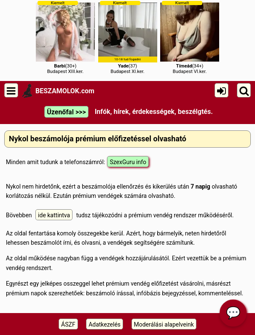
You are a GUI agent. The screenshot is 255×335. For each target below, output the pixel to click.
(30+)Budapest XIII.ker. (65, 37)
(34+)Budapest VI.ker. (189, 37)
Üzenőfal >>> (66, 112)
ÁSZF (68, 324)
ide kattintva (54, 215)
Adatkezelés (105, 324)
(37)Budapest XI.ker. (127, 37)
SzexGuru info (128, 162)
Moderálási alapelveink (164, 324)
